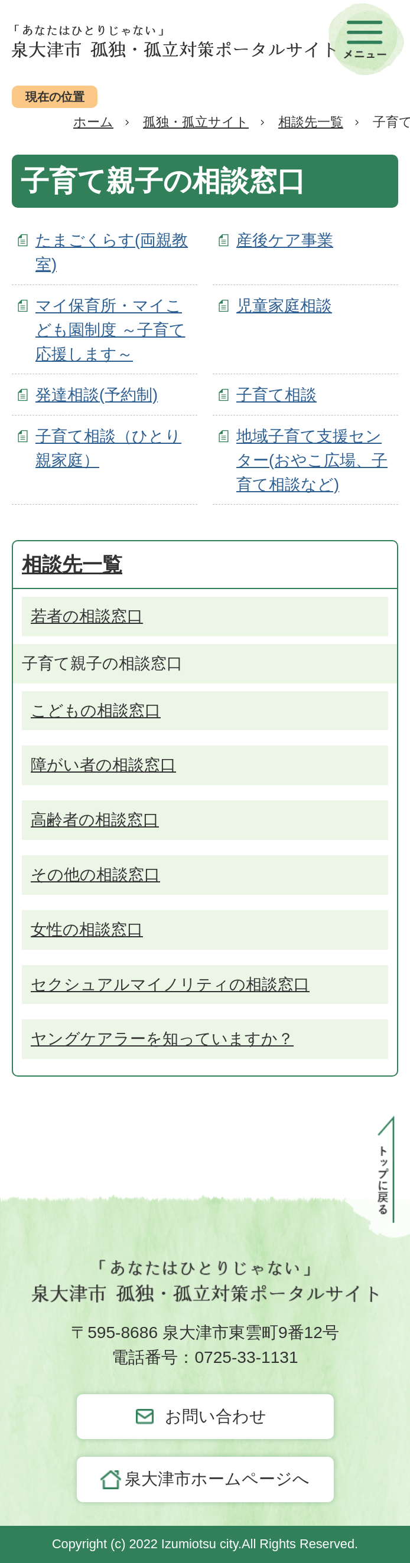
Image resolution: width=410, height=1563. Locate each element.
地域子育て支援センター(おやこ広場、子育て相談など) (312, 460)
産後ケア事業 (284, 240)
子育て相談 (276, 394)
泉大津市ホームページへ (217, 1479)
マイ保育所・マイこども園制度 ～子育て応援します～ (110, 329)
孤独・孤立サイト (196, 122)
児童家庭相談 (284, 305)
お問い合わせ (215, 1416)
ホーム (93, 122)
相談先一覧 (310, 122)
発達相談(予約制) (96, 394)
